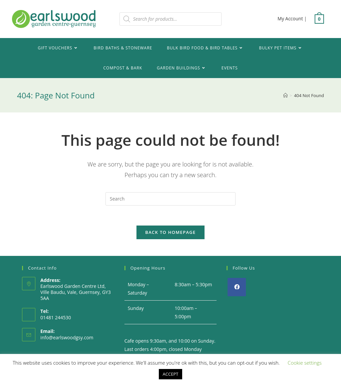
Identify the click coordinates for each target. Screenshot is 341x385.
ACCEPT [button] (171, 374)
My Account (290, 18)
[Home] (285, 95)
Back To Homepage (170, 232)
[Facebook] (237, 287)
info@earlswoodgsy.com (66, 337)
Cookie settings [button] (305, 362)
